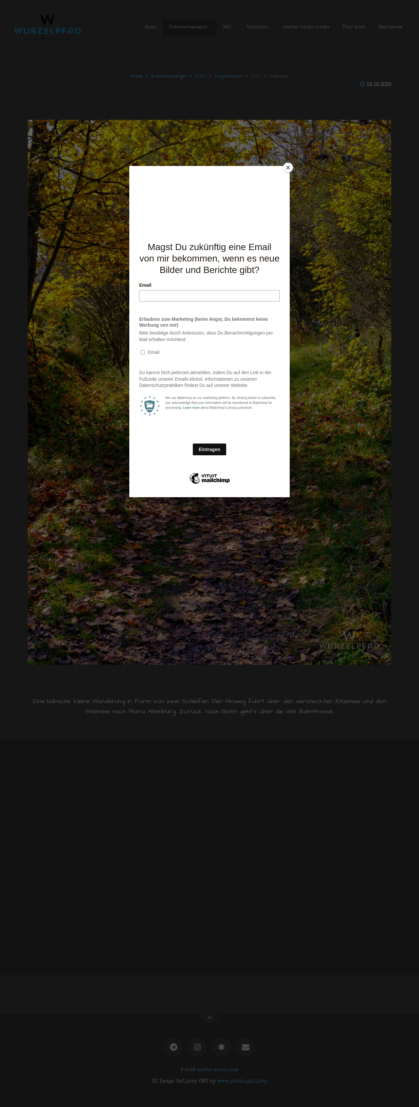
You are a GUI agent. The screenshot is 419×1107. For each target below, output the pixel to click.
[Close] (288, 167)
